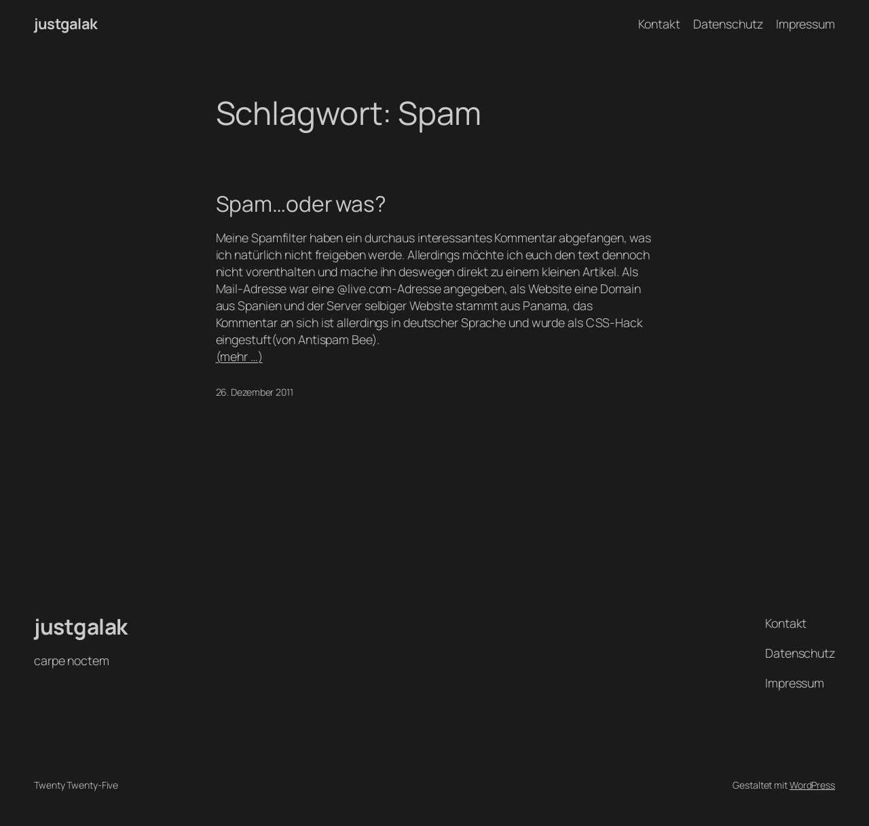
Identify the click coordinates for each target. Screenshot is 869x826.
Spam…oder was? (301, 204)
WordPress (812, 784)
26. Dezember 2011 (254, 392)
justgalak (66, 24)
